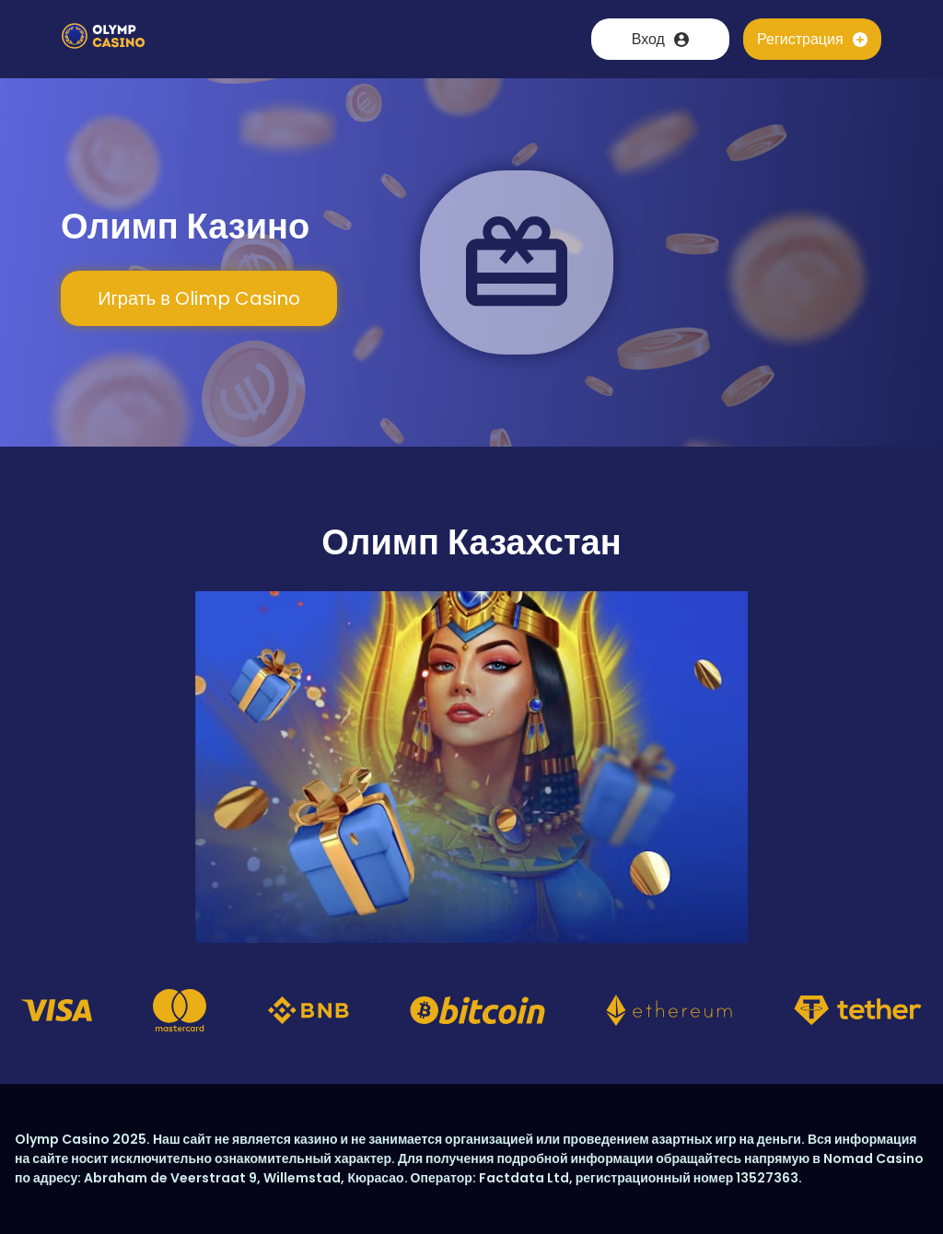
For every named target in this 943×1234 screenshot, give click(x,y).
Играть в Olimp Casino (199, 298)
